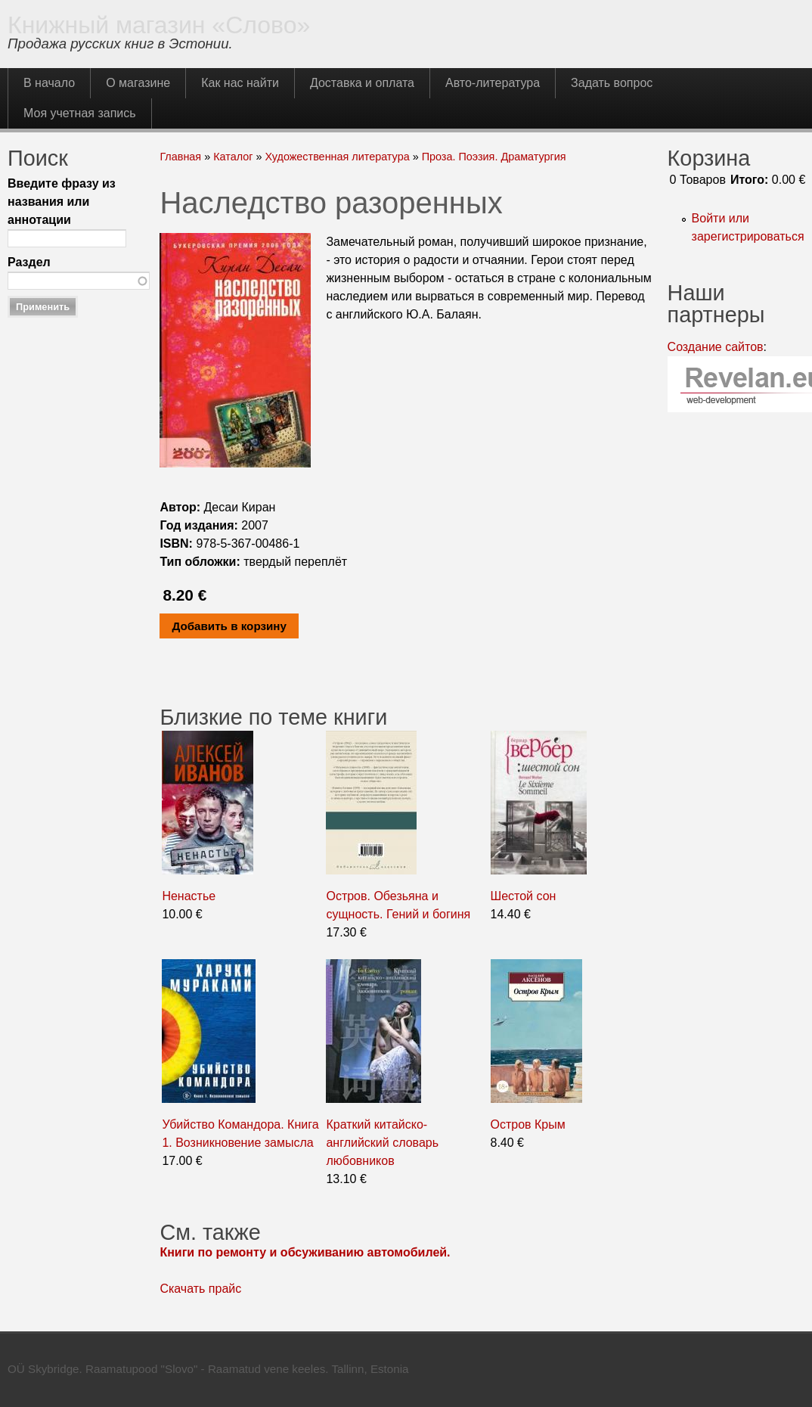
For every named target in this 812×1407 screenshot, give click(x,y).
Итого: (749, 179)
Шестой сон (523, 896)
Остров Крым (528, 1124)
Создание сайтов (716, 346)
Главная (180, 157)
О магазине (138, 82)
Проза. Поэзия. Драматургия (494, 157)
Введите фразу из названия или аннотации (62, 201)
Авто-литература (492, 82)
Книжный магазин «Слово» (159, 25)
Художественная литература (337, 157)
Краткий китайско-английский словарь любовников (382, 1142)
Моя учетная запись (79, 113)
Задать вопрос (611, 82)
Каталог (233, 157)
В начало (49, 82)
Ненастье (188, 896)
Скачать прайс (200, 1288)
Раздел (29, 262)
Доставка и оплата (362, 82)
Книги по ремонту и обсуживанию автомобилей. (305, 1252)
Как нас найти (240, 82)
